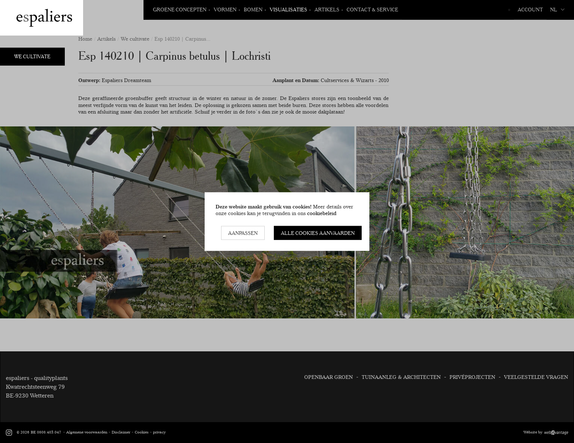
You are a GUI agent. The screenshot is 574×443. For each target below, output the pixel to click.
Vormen (225, 9)
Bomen (253, 9)
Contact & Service (372, 9)
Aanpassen (243, 233)
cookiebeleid (321, 213)
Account (530, 9)
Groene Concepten (179, 9)
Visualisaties (288, 9)
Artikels (326, 9)
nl (557, 9)
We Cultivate (32, 56)
